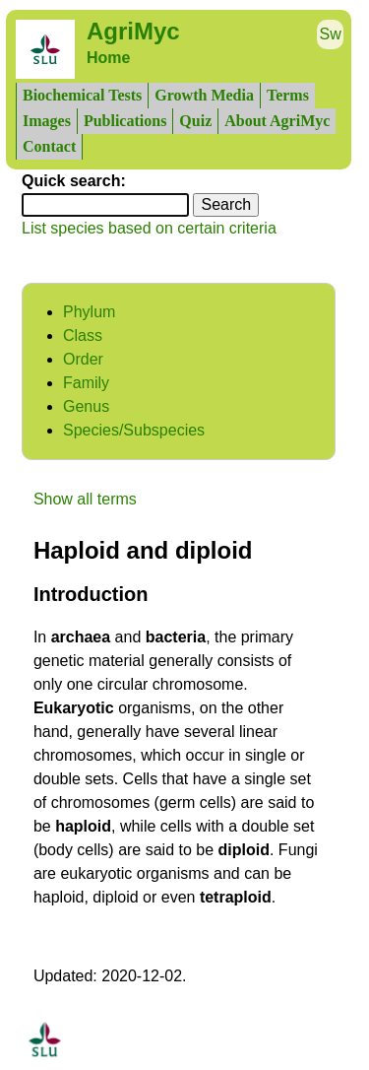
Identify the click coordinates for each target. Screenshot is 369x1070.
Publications (125, 120)
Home (108, 57)
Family (86, 382)
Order (83, 359)
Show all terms (85, 499)
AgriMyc (133, 31)
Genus (86, 406)
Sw (330, 34)
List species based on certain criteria (149, 228)
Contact (49, 146)
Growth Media (204, 95)
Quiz (195, 120)
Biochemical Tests (82, 95)
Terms (288, 95)
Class (82, 335)
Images (47, 120)
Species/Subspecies (134, 430)
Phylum (89, 311)
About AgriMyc (277, 120)
